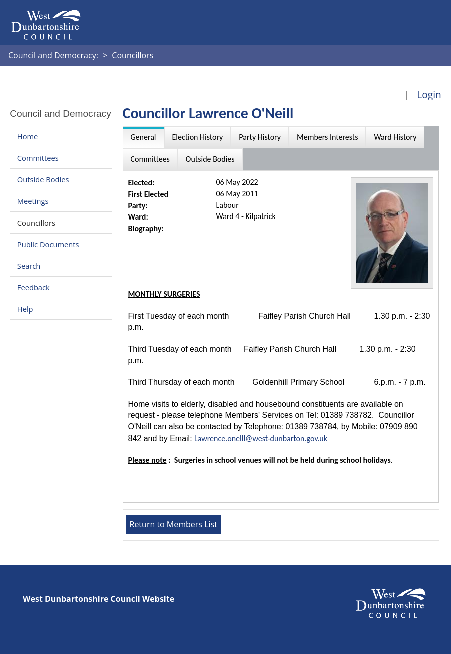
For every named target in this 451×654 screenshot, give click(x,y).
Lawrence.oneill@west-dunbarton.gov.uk (260, 438)
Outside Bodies (43, 179)
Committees (38, 158)
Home (27, 136)
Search (28, 266)
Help (25, 309)
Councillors (36, 222)
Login (429, 94)
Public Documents (48, 244)
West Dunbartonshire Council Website (98, 598)
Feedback (33, 287)
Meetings (33, 201)
